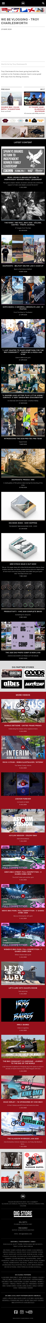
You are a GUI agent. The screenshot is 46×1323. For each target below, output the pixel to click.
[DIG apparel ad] (23, 121)
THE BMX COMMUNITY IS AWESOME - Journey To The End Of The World (23, 1062)
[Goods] (34, 673)
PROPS (19, 1283)
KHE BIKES (5, 1281)
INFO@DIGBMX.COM (25, 1234)
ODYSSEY (6, 1283)
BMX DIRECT (14, 1277)
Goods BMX (39, 1298)
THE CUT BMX (7, 1279)
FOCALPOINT (26, 1279)
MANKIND (33, 1281)
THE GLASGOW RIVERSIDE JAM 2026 (23, 1139)
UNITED (40, 1286)
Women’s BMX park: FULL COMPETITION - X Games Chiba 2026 (23, 950)
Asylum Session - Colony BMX (23, 835)
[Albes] (11, 684)
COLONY (41, 1277)
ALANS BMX (5, 1277)
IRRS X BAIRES (23, 1025)
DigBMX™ (35, 1202)
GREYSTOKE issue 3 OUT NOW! (23, 564)
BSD (20, 1277)
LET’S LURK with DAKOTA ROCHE (23, 988)
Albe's (5, 1298)
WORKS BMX (22, 1288)
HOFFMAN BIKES (37, 1279)
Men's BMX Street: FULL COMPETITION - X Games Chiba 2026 (23, 873)
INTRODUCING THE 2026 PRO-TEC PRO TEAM (23, 439)
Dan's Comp (22, 1298)
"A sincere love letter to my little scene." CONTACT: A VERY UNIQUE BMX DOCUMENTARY (23, 396)
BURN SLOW (27, 1277)
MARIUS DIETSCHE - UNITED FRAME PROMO (23, 726)
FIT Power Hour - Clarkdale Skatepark (37, 109)
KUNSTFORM (18, 1281)
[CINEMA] (11, 1179)
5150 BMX (30, 1298)
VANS (15, 1288)
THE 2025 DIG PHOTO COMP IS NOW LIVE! (23, 653)
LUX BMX (26, 1281)
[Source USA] (11, 673)
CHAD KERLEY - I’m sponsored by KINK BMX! (23, 1102)
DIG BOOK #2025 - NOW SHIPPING (23, 523)
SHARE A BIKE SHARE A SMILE (27, 1286)
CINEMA (34, 1277)
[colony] (23, 10)
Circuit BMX (12, 1298)
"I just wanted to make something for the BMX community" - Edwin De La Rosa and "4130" (23, 352)
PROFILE (13, 1283)
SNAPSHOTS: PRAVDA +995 (23, 480)
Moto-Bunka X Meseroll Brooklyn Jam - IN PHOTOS (23, 308)
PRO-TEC (25, 1283)
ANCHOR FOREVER (23, 799)
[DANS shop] (34, 684)
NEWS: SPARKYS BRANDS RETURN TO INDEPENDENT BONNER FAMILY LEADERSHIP (23, 178)
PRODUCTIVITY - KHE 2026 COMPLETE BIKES (23, 611)
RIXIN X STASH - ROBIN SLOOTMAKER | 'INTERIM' (23, 762)
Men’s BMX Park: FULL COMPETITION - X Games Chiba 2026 (23, 912)
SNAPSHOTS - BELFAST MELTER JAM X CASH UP (23, 266)
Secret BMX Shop (31, 1300)
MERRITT (40, 1281)
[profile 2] (34, 1179)
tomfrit (23, 1318)
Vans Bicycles (29, 1302)
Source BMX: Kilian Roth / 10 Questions (10, 108)
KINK (11, 1281)
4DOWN (30, 1288)
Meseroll (6, 1300)
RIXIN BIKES (33, 1283)
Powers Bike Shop (17, 1300)
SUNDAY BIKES (11, 1286)
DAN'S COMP (17, 1279)
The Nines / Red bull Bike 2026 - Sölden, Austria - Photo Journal (23, 224)
